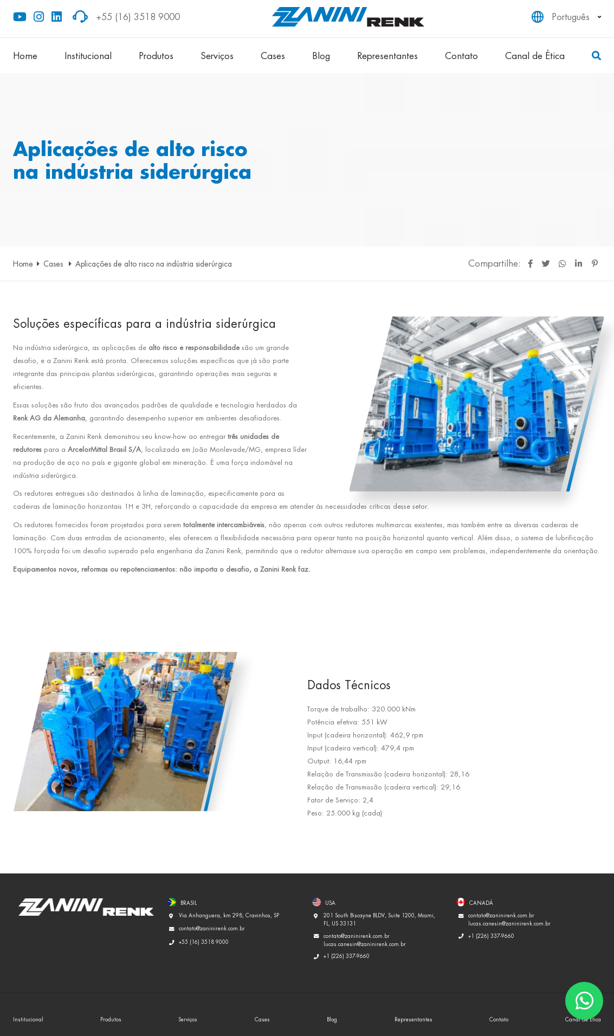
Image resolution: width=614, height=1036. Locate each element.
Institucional (88, 55)
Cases (273, 55)
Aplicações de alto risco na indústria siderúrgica (153, 263)
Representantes (387, 55)
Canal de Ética (535, 55)
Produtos (156, 55)
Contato (461, 55)
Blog (321, 55)
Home (25, 55)
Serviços (217, 55)
